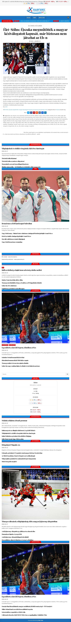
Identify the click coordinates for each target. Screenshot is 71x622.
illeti (26, 119)
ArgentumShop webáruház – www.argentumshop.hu (13, 259)
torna (48, 124)
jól (34, 119)
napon (13, 122)
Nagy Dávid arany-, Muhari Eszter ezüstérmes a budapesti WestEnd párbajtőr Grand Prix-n (27, 233)
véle (19, 126)
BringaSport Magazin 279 (11, 445)
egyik (62, 115)
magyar (16, 120)
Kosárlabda (12, 345)
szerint (22, 124)
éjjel (65, 115)
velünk (22, 126)
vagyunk (65, 124)
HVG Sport (20, 119)
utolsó (61, 124)
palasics (41, 122)
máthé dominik (37, 120)
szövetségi (35, 124)
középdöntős (65, 119)
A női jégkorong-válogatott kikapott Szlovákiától (15, 537)
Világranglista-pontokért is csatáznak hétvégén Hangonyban (19, 459)
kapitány (37, 119)
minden (56, 120)
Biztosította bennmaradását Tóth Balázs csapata (15, 360)
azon (18, 115)
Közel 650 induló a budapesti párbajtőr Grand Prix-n (16, 236)
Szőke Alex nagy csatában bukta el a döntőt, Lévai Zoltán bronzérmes (21, 366)
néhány (19, 122)
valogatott (5, 126)
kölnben (53, 119)
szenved (15, 124)
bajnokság (22, 115)
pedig (55, 122)
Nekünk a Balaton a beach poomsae (14, 420)
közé (60, 119)
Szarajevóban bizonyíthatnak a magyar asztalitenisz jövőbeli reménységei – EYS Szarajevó (27, 606)
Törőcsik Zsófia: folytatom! (9, 158)
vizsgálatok (31, 126)
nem (28, 122)
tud (54, 124)
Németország (32, 122)
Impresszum (41, 17)
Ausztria (14, 115)
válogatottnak (11, 126)
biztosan (32, 115)
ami (11, 115)
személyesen (10, 124)
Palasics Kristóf (47, 122)
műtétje (4, 122)
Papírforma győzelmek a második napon (13, 289)
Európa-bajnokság (28, 117)
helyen (9, 119)
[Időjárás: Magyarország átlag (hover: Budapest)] (35, 3)
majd (28, 120)
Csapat (40, 115)
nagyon (8, 122)
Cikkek (34, 17)
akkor (9, 115)
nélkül (25, 122)
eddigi (59, 115)
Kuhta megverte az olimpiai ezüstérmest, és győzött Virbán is (18, 430)
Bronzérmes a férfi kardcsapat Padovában (17, 223)
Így (23, 119)
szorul (26, 124)
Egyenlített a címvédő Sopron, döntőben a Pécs (19, 347)
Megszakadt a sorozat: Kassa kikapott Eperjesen (15, 164)
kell (40, 119)
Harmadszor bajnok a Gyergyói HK (12, 534)
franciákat (44, 117)
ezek (34, 117)
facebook (37, 117)
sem (58, 122)
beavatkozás (27, 115)
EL (7, 117)
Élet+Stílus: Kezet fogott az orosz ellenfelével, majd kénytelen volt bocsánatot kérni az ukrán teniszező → (46, 132)
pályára (52, 122)
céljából (36, 115)
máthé (32, 120)
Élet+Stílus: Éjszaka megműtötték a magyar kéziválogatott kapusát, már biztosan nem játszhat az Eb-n (35, 33)
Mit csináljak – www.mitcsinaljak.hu (9, 256)
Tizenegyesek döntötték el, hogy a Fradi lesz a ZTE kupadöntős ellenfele (22, 283)
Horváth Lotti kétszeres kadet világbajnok (13, 239)
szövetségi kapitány (42, 124)
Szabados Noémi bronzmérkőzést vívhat (13, 357)
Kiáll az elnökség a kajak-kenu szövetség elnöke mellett (22, 270)
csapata (44, 115)
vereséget (26, 126)
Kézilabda (38, 26)
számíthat (5, 124)
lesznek (12, 120)
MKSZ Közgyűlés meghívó (9, 461)
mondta (60, 120)
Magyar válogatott (22, 120)
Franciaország (50, 117)
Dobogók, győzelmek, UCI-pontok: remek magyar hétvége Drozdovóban (22, 453)
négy (17, 122)
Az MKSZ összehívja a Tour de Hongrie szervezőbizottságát (18, 456)
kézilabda (49, 119)
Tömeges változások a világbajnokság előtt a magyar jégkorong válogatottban (29, 521)
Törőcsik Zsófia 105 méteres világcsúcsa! (13, 161)
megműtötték (46, 120)
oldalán (37, 122)
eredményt (18, 117)
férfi (41, 117)
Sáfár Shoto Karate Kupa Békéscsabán (13, 439)
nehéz (22, 122)
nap (11, 122)
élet (9, 117)
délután (47, 115)
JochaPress (5, 345)
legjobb (4, 120)
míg (54, 120)
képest (43, 119)
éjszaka (4, 117)
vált (15, 126)
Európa (22, 117)
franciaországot (57, 117)
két (45, 119)
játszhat (31, 119)
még (42, 120)
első (11, 117)
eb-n (56, 115)
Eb (54, 115)
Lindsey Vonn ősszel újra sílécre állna (12, 280)
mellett (51, 120)
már (30, 120)
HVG (6, 106)
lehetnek (8, 120)
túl (56, 124)
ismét (28, 119)
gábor (62, 117)
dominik (51, 115)
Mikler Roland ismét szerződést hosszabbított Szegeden (17, 609)
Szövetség (30, 124)
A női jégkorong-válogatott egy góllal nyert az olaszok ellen (18, 531)
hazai (65, 117)
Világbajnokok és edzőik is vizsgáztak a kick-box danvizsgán (23, 148)
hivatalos (13, 119)
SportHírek (62, 122)
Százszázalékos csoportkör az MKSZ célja (13, 612)
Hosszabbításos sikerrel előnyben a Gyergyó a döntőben (17, 540)
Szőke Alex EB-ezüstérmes (9, 286)
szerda (19, 124)
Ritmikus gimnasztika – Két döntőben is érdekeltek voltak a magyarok (21, 167)
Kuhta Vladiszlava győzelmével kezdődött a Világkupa (16, 436)
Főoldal (28, 17)
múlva (63, 120)
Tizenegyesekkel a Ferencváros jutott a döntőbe (15, 363)
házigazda (5, 119)
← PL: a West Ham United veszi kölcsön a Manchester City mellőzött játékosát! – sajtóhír (21, 134)
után (58, 124)
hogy (17, 119)
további (51, 124)
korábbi (57, 119)
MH (3, 267)
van (17, 126)
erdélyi (14, 117)
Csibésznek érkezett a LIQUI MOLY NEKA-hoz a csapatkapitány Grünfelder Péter (24, 615)
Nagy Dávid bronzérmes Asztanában (12, 242)
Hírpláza (58, 109)
